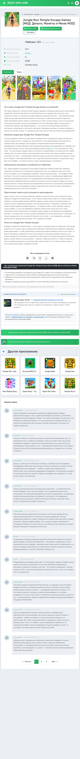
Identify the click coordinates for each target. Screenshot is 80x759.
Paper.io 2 (50, 148)
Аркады (28, 53)
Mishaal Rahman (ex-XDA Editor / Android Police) (28, 317)
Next (55, 662)
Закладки (29, 32)
